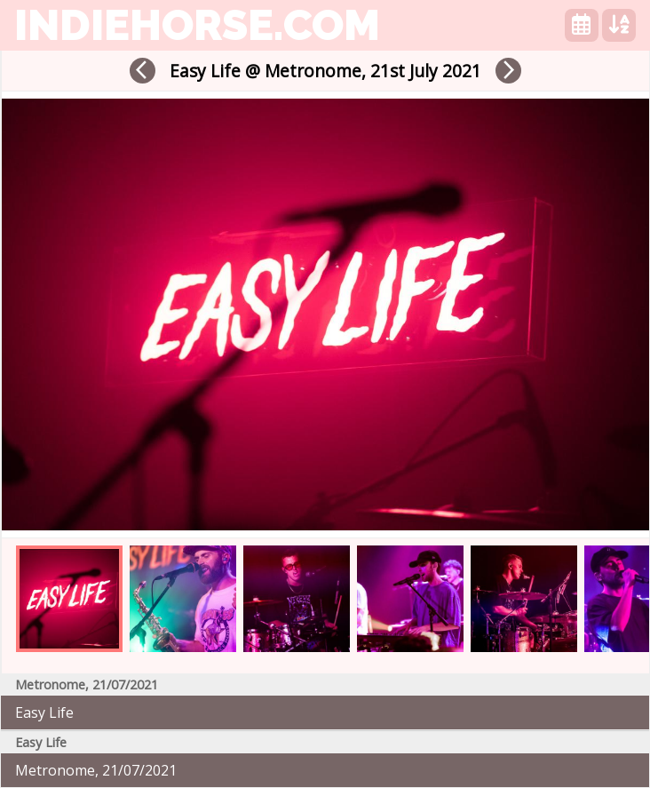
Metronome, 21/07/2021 (96, 770)
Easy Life (44, 712)
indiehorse (197, 25)
